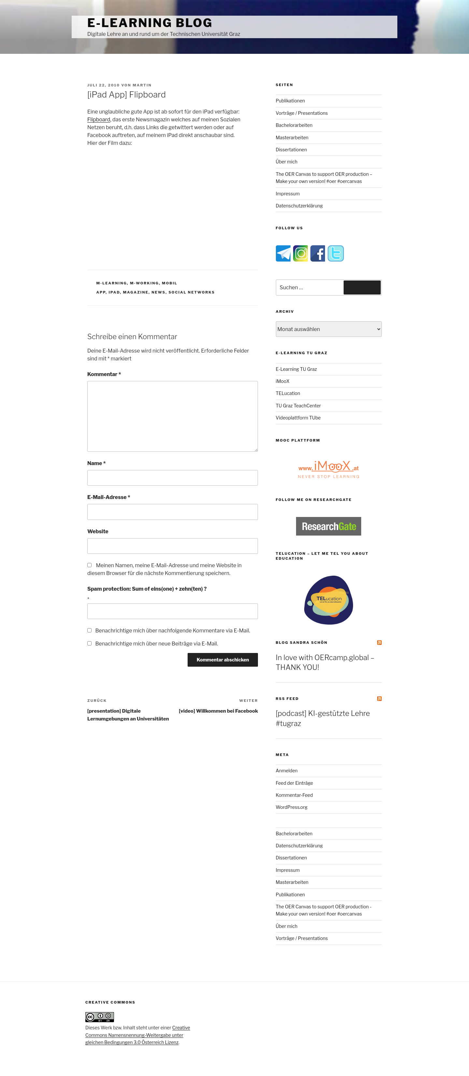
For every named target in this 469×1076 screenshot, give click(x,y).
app (101, 292)
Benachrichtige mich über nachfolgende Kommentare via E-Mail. (172, 631)
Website (97, 531)
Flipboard (98, 119)
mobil (170, 283)
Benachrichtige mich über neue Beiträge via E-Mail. (156, 644)
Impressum (288, 193)
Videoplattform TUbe (298, 417)
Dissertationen (291, 149)
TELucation (288, 393)
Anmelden (287, 770)
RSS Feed (287, 698)
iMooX (283, 381)
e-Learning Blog (150, 23)
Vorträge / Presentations (302, 113)
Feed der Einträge (294, 783)
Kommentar (104, 374)
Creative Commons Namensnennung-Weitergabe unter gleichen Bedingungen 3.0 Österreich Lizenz (137, 1035)
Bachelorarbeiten (294, 125)
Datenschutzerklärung (299, 205)
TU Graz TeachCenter (298, 405)
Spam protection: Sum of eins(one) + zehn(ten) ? (147, 589)
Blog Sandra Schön (302, 642)
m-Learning (111, 283)
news (158, 292)
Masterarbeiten (292, 137)
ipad (114, 292)
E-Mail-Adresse (108, 497)
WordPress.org (292, 807)
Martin (142, 85)
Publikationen (290, 100)
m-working (144, 283)
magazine (136, 292)
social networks (191, 292)
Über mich (287, 161)
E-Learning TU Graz (296, 369)
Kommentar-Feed (294, 795)
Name (96, 463)
